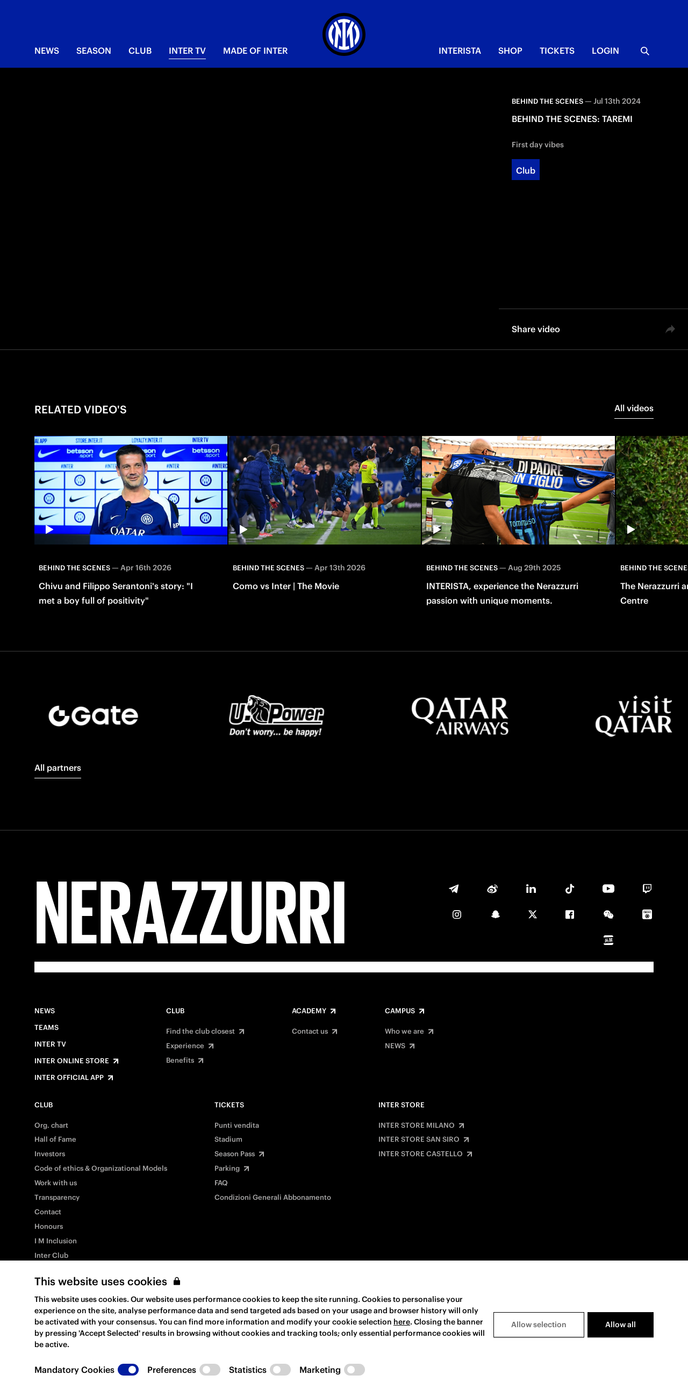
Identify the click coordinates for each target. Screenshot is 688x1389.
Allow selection (539, 1324)
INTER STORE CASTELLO (420, 1154)
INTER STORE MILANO (416, 1125)
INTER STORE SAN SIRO (419, 1139)
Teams (46, 1027)
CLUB (140, 50)
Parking (227, 1168)
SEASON (93, 50)
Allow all (620, 1324)
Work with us (55, 1183)
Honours (48, 1226)
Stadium (228, 1139)
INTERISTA (460, 50)
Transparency (57, 1197)
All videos (634, 408)
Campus (400, 1011)
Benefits (180, 1060)
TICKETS (557, 50)
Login (605, 50)
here (401, 1322)
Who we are (404, 1031)
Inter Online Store (71, 1061)
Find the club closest (200, 1031)
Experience (185, 1046)
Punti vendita (236, 1125)
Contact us (310, 1031)
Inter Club (51, 1255)
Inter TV (187, 50)
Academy (309, 1011)
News (44, 1011)
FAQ (221, 1183)
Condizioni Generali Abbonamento (272, 1197)
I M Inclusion (55, 1241)
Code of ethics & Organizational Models (100, 1168)
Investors (49, 1154)
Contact (47, 1212)
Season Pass (234, 1154)
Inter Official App (69, 1077)
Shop (510, 50)
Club (175, 1011)
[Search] (645, 51)
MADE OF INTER (255, 50)
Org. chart (51, 1125)
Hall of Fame (55, 1139)
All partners (57, 767)
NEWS (46, 50)
